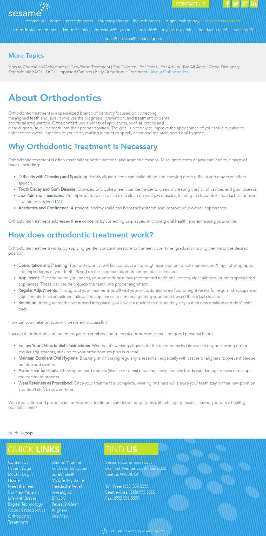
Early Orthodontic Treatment (121, 71)
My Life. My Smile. (68, 480)
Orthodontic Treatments (19, 519)
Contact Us (18, 462)
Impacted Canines (75, 71)
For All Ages (194, 66)
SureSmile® (63, 474)
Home (14, 480)
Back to (20, 433)
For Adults (170, 66)
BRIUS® (59, 498)
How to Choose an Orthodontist (38, 66)
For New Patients (23, 492)
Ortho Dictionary (224, 66)
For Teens (148, 66)
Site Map (60, 516)
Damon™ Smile (66, 462)
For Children (124, 66)
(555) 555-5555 (135, 486)
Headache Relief (67, 486)
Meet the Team (22, 486)
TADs (50, 71)
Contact (190, 4)
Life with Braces (22, 498)
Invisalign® (62, 492)
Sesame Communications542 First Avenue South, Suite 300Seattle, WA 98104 (135, 468)
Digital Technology (25, 504)
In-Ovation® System (70, 468)
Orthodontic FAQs (25, 71)
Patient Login (20, 468)
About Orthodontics (169, 71)
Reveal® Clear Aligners (65, 507)
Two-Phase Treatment (90, 66)
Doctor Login (20, 474)
